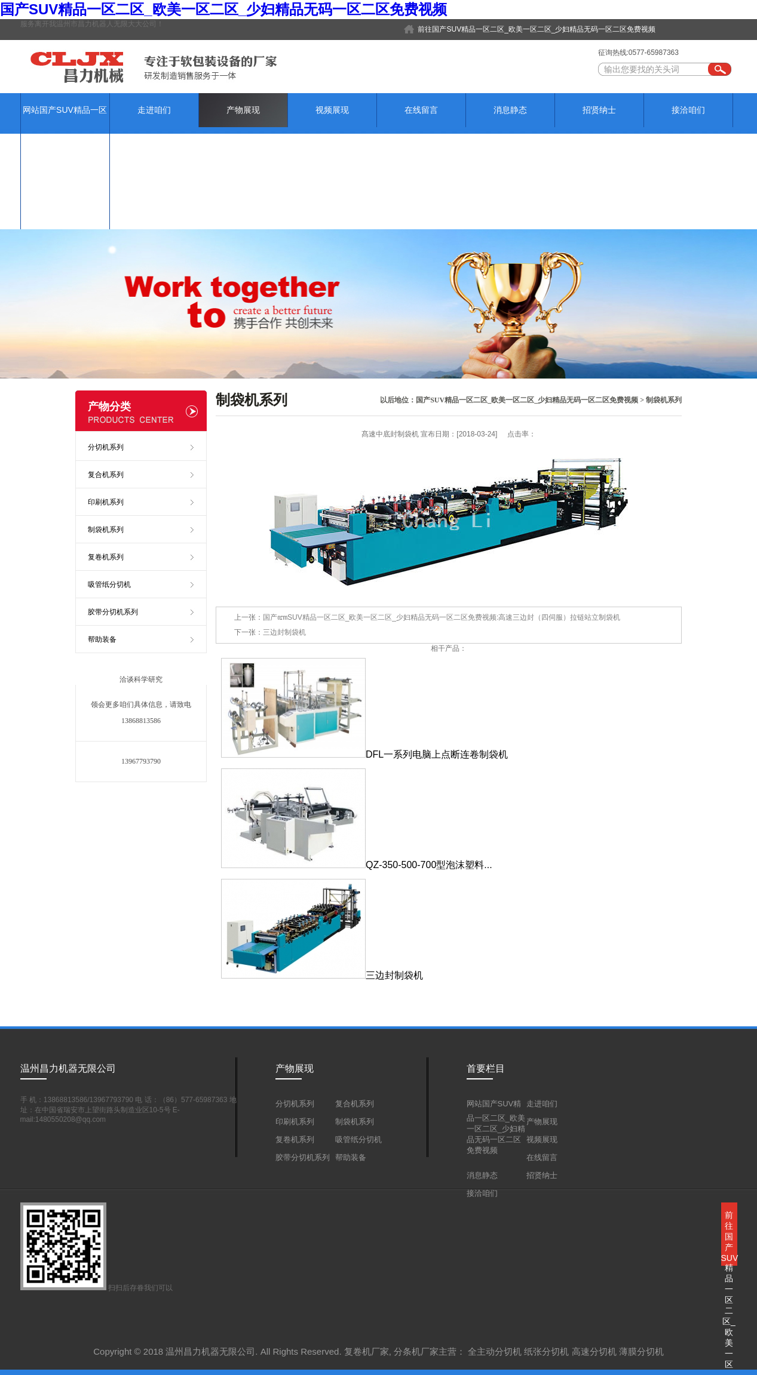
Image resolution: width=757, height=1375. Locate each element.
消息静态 (510, 110)
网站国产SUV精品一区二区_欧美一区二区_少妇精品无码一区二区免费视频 (65, 161)
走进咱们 (154, 110)
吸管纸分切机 (109, 584)
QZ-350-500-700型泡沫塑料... (356, 865)
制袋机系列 (664, 400)
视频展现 (332, 110)
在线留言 (421, 110)
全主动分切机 (495, 1351)
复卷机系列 (106, 557)
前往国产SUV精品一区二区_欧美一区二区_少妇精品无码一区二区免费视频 (536, 29)
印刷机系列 (106, 502)
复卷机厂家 (366, 1351)
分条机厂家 (416, 1351)
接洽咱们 (688, 110)
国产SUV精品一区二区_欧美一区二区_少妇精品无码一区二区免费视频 (223, 9)
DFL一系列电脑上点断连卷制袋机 (364, 754)
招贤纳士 (599, 110)
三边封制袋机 (284, 632)
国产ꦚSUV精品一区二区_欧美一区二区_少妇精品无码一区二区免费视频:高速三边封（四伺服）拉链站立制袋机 (441, 617)
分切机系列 (106, 447)
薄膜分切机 (641, 1351)
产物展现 (243, 110)
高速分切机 (594, 1351)
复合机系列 (106, 474)
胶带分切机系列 (113, 612)
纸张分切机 (546, 1351)
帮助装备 (102, 639)
